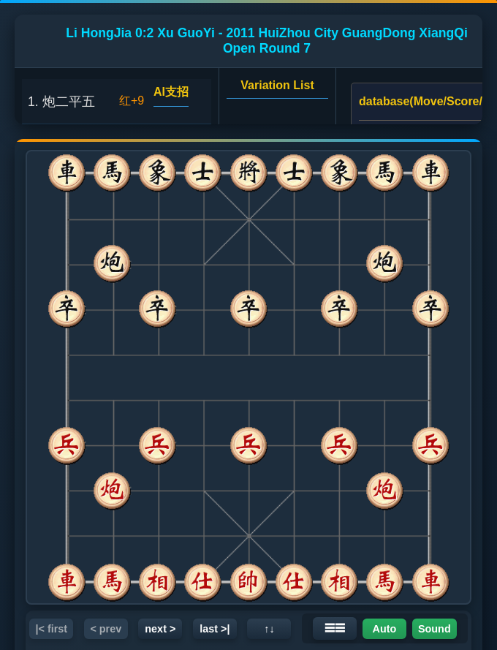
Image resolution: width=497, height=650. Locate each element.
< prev (105, 629)
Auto (385, 629)
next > (160, 629)
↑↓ (269, 629)
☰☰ (335, 628)
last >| (214, 629)
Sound (434, 629)
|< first (51, 629)
